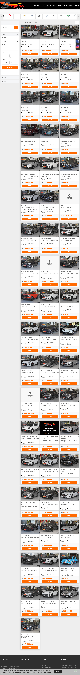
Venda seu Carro (46, 5)
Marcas (10, 77)
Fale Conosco (32, 668)
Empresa (23, 668)
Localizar (10, 67)
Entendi (58, 671)
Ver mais (30, 53)
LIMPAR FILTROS (10, 71)
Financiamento (57, 5)
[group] (9, 16)
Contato (76, 5)
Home (2, 10)
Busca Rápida (10, 23)
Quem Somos (68, 5)
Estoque (36, 5)
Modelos (10, 81)
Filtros (10, 34)
